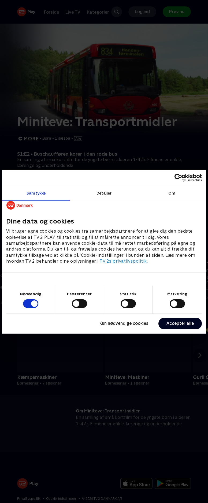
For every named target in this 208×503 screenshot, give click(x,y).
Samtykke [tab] (36, 193)
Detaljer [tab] (104, 193)
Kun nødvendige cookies (123, 323)
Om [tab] (171, 193)
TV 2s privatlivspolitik (123, 261)
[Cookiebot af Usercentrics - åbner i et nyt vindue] (178, 177)
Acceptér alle (180, 323)
